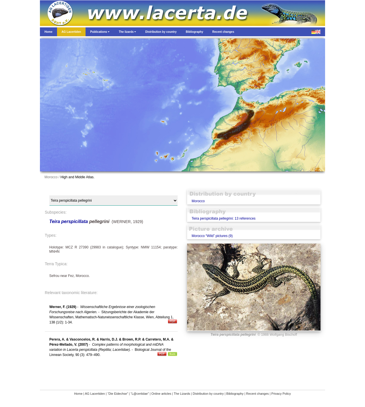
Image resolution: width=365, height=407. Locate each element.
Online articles (161, 393)
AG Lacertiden (95, 393)
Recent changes (257, 393)
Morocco (198, 201)
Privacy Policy (281, 393)
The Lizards (182, 393)
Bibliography (235, 393)
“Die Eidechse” (118, 393)
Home (78, 393)
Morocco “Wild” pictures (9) (212, 236)
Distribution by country (208, 393)
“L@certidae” (140, 393)
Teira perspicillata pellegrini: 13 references (224, 218)
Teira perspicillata (68, 221)
